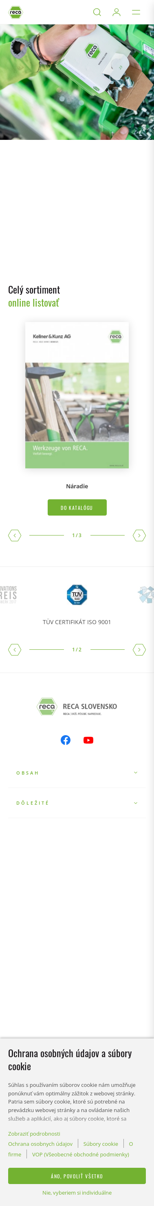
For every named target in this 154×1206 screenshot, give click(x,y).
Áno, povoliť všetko (77, 1176)
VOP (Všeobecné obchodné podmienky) (80, 1154)
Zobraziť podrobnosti (34, 1133)
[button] (14, 535)
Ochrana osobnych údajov (40, 1143)
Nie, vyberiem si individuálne (77, 1192)
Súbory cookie (101, 1143)
